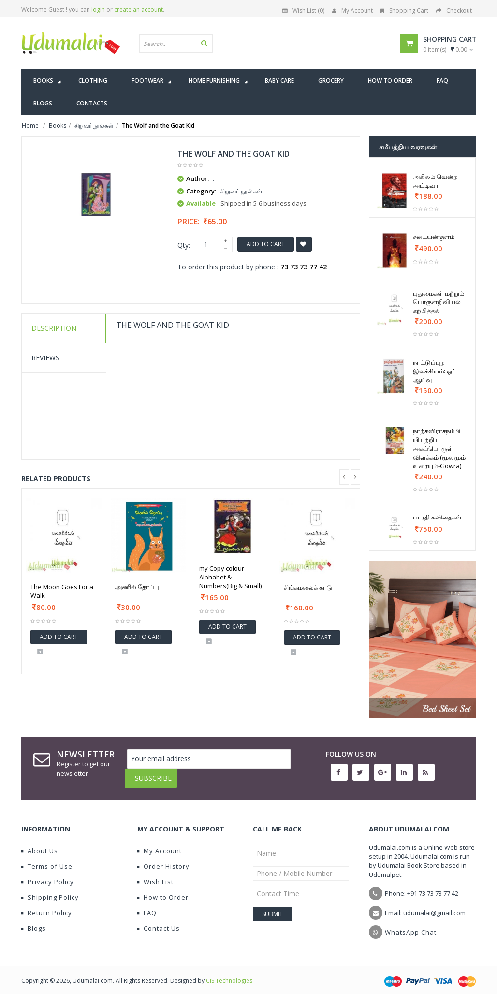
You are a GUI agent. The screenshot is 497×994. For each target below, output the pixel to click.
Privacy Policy (47, 874)
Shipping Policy (50, 890)
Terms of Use (47, 859)
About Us (39, 843)
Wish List (155, 874)
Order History (163, 859)
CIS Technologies (229, 973)
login (98, 9)
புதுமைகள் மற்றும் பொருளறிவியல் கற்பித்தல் (438, 302)
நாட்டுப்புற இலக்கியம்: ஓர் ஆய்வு (434, 371)
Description (53, 328)
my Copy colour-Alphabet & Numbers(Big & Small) (230, 577)
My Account (352, 10)
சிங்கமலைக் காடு (308, 587)
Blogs (33, 921)
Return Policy (46, 905)
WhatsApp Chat (411, 924)
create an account (138, 9)
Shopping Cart (404, 10)
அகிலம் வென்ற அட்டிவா (435, 181)
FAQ (147, 905)
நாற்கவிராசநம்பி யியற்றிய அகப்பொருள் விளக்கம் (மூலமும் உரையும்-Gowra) (439, 448)
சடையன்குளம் (433, 236)
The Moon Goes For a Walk (61, 591)
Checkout (454, 10)
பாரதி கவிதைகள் (437, 517)
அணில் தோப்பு (137, 586)
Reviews (45, 357)
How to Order (163, 890)
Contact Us (158, 921)
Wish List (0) (303, 10)
